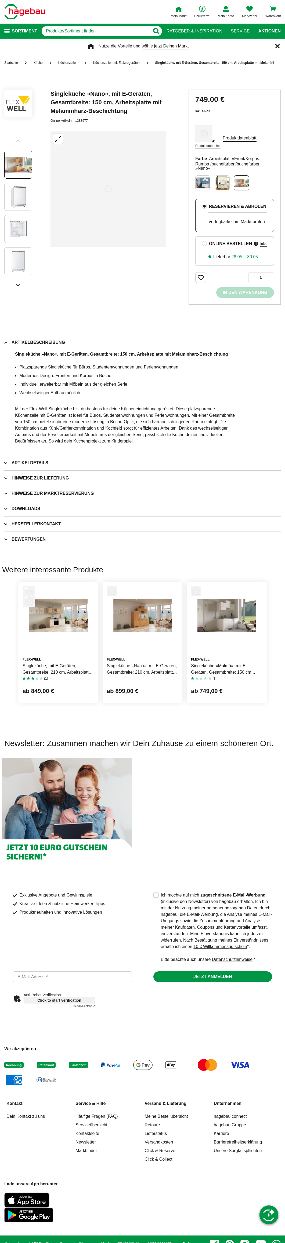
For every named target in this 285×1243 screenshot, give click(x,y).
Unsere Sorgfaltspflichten (238, 1150)
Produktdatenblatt (208, 146)
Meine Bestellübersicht (166, 1116)
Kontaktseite (87, 1133)
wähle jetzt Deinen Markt (165, 46)
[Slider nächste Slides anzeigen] (18, 283)
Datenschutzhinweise (232, 959)
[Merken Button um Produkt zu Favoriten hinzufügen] (200, 277)
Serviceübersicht (91, 1125)
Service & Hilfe (90, 1103)
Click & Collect (158, 1159)
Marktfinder (86, 1150)
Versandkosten (159, 1142)
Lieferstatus (156, 1133)
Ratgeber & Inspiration (194, 31)
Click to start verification (59, 1000)
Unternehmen (227, 1103)
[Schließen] (277, 46)
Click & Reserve (160, 1150)
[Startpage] (24, 11)
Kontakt (14, 1103)
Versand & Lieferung (166, 1103)
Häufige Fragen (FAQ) (96, 1116)
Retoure (152, 1125)
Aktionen (269, 31)
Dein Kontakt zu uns (25, 1116)
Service (240, 31)
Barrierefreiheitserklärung (238, 1142)
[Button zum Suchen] (156, 31)
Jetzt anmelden (212, 976)
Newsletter (85, 1142)
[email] (72, 977)
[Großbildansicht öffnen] (108, 189)
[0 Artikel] (261, 277)
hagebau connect (230, 1116)
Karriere (221, 1133)
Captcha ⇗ (83, 1006)
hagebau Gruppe (230, 1125)
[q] (96, 31)
